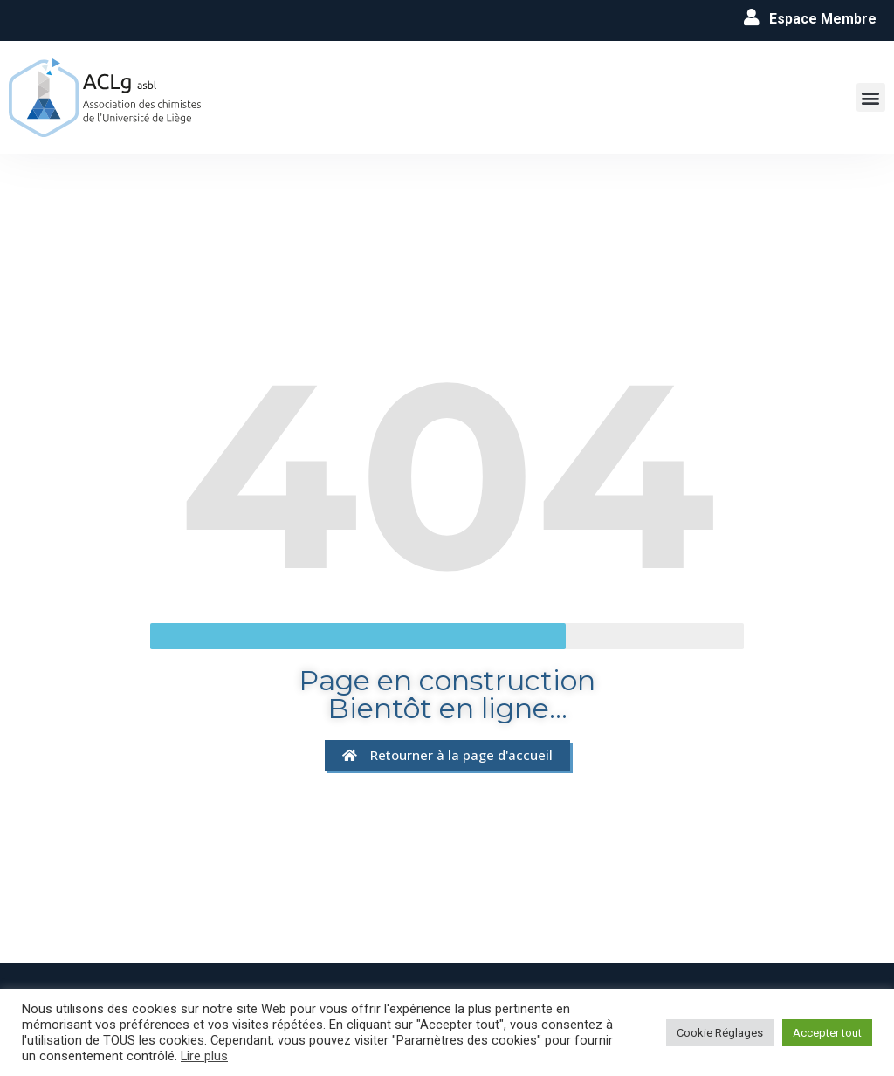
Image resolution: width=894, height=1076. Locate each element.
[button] (870, 97)
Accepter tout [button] (827, 1032)
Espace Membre (823, 18)
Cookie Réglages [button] (720, 1032)
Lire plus (204, 1056)
